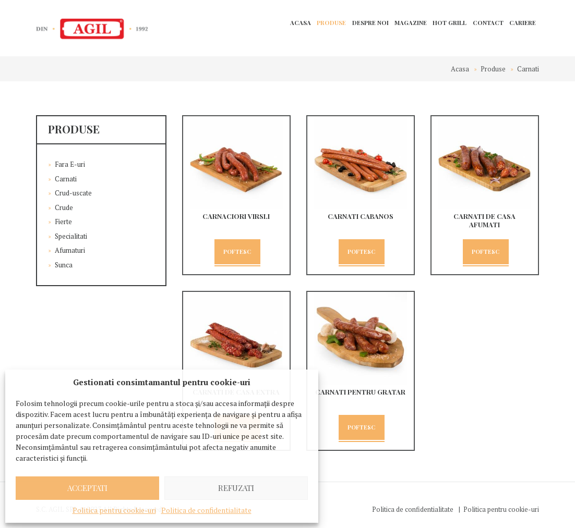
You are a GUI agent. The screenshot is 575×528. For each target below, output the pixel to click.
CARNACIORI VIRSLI (236, 216)
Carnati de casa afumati (484, 220)
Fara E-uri (70, 164)
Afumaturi (70, 250)
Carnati (66, 178)
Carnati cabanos (360, 216)
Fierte (63, 221)
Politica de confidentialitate (206, 510)
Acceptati (87, 488)
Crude (64, 207)
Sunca (64, 264)
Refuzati (236, 488)
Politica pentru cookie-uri (114, 510)
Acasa (300, 23)
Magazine (410, 23)
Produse (331, 23)
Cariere (522, 23)
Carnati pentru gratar (360, 391)
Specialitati (71, 236)
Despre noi (370, 23)
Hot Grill (449, 23)
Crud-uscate (73, 193)
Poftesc (237, 251)
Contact (488, 23)
